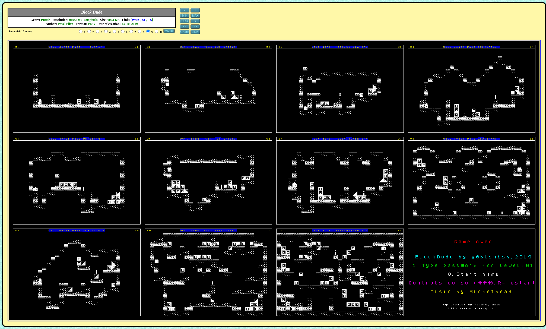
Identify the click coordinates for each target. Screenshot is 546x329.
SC (144, 20)
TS (150, 20)
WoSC (136, 20)
